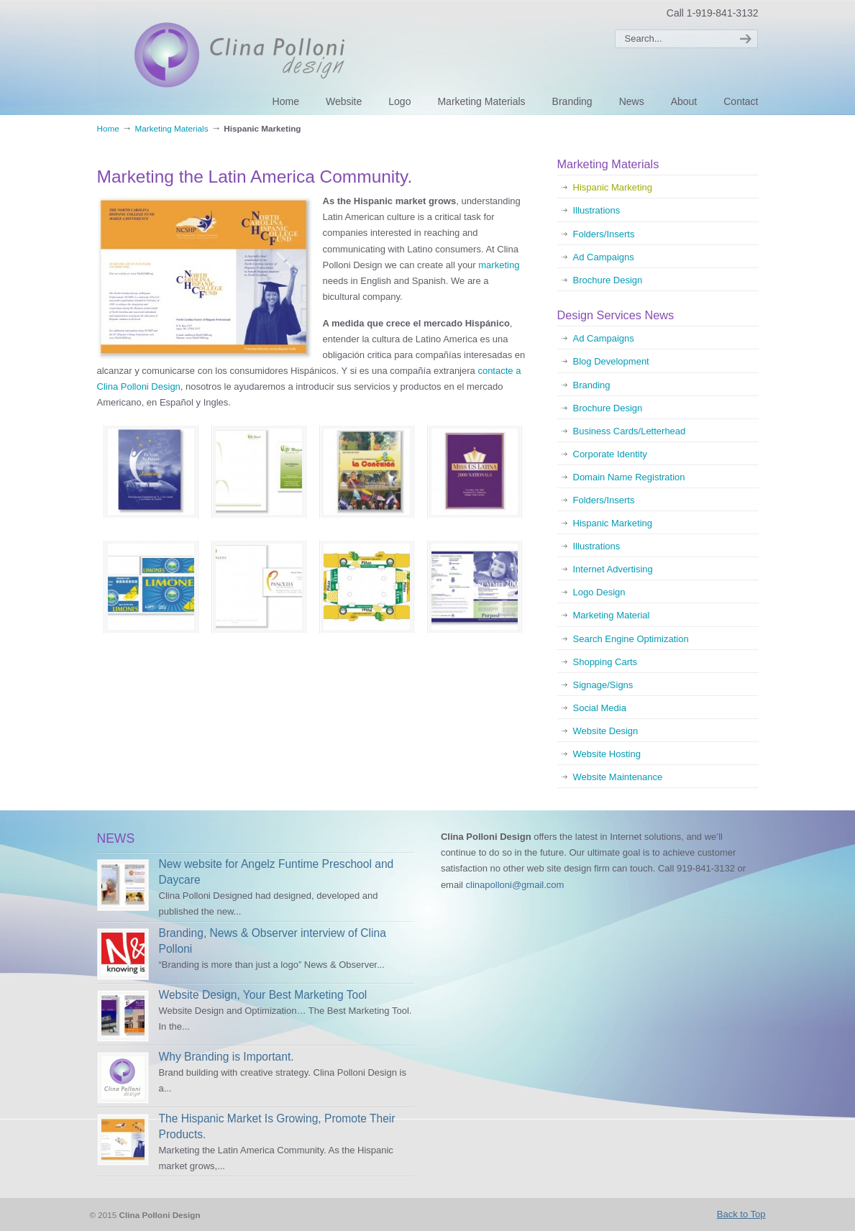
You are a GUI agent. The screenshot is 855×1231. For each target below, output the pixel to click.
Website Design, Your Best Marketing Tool (263, 995)
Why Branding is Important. (226, 1057)
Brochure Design (608, 280)
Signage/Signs (603, 684)
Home (108, 128)
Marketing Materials (172, 128)
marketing (498, 265)
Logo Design (599, 592)
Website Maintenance (618, 777)
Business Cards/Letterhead (629, 431)
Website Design (606, 731)
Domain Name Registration (629, 477)
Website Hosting (607, 754)
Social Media (599, 708)
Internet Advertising (613, 569)
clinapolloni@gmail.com (515, 884)
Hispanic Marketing (613, 187)
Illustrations (597, 210)
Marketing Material (611, 615)
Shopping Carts (605, 661)
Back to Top (741, 1214)
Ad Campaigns (603, 257)
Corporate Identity (610, 454)
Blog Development (611, 361)
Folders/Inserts (604, 234)
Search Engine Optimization (631, 638)
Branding (592, 385)
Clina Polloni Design (254, 56)
